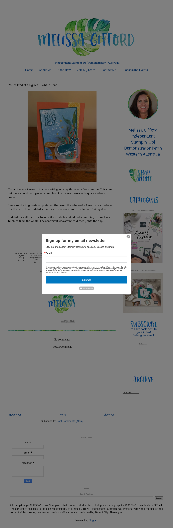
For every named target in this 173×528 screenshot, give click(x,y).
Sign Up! (86, 280)
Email (49, 253)
